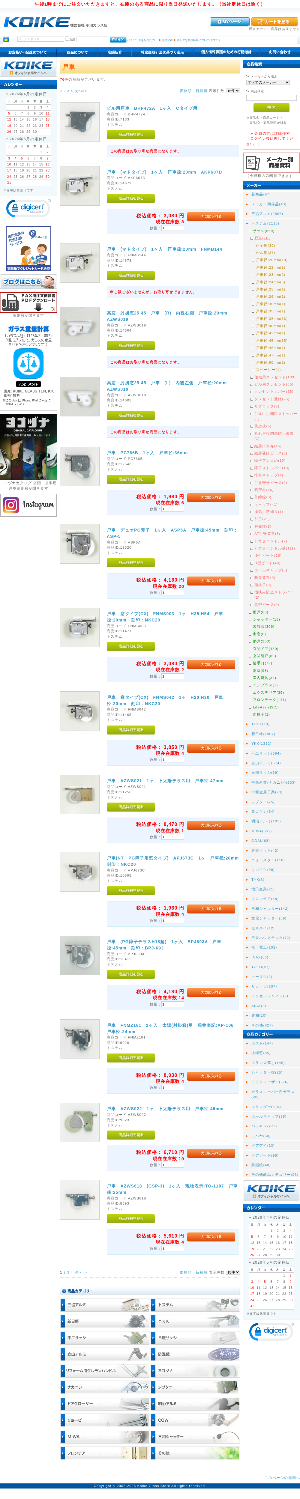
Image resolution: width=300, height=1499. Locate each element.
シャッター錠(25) (267, 1072)
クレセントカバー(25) (274, 391)
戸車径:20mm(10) (272, 260)
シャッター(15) (266, 619)
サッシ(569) (263, 231)
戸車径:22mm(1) (270, 267)
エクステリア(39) (268, 692)
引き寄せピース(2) (270, 482)
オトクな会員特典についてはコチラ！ (200, 40)
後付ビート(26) (268, 555)
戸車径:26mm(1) (270, 296)
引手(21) (262, 519)
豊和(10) (259, 1015)
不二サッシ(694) (266, 753)
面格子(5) (263, 585)
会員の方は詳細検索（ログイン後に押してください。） (270, 138)
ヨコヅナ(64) (263, 811)
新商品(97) (261, 194)
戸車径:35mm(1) (270, 311)
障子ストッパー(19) (272, 468)
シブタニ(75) (263, 802)
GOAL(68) (260, 840)
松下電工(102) (264, 947)
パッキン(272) (264, 1126)
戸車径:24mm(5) (270, 282)
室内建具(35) (264, 678)
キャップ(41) (266, 504)
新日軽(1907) (263, 734)
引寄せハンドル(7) (270, 541)
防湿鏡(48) (261, 1165)
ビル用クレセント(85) (274, 384)
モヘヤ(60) (261, 1136)
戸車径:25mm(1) (270, 289)
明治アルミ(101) (266, 821)
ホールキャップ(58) (268, 1116)
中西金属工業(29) (267, 792)
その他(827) (262, 1025)
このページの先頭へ (282, 1478)
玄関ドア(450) (266, 649)
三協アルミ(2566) (267, 214)
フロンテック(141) (269, 700)
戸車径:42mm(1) (270, 333)
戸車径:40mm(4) (270, 326)
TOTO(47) (260, 967)
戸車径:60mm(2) (270, 362)
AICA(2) (258, 1006)
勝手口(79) (262, 663)
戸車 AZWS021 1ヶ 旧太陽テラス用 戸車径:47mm (165, 780)
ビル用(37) (265, 253)
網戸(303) (262, 641)
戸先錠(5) (263, 526)
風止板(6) (263, 426)
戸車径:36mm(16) (272, 318)
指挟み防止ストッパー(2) (274, 594)
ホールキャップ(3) (270, 570)
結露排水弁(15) (268, 446)
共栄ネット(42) (265, 850)
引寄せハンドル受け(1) (274, 548)
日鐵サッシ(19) (265, 772)
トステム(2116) (265, 223)
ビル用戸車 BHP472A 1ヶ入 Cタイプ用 (152, 108)
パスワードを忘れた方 (140, 40)
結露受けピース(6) (270, 453)
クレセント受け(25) (272, 399)
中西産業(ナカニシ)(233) (273, 782)
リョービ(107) (264, 986)
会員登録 (167, 40)
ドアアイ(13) (263, 1145)
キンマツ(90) (263, 870)
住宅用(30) (265, 245)
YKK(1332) (261, 743)
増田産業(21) (263, 889)
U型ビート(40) (267, 563)
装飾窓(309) (263, 626)
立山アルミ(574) (266, 763)
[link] (28, 209)
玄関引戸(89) (264, 656)
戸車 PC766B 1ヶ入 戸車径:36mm (147, 452)
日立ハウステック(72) (271, 938)
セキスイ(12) (263, 928)
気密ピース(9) (266, 604)
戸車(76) (262, 238)
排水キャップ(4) (269, 475)
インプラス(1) (265, 685)
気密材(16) (264, 490)
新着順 (201, 91)
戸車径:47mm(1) (270, 355)
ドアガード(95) (265, 1155)
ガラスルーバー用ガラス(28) (273, 1094)
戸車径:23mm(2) (270, 274)
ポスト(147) (262, 1043)
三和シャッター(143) (270, 908)
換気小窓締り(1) (269, 512)
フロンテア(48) (265, 899)
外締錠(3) (263, 497)
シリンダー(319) (266, 1107)
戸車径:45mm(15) (272, 340)
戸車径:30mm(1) (270, 304)
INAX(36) (259, 957)
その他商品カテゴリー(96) (274, 1174)
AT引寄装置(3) (267, 533)
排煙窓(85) (261, 1053)
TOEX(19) (260, 724)
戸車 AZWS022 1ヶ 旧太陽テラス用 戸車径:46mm (165, 1108)
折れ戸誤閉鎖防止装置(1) (274, 435)
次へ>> (80, 91)
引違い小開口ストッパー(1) (276, 416)
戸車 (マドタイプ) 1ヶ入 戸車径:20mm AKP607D (164, 172)
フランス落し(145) (268, 1063)
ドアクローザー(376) (270, 1082)
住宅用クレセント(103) (275, 377)
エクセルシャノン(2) (269, 996)
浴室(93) (260, 670)
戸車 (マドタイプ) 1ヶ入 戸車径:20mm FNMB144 (164, 249)
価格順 (185, 91)
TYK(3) (258, 879)
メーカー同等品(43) (268, 204)
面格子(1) (261, 714)
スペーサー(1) (268, 369)
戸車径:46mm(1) (270, 348)
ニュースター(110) (268, 860)
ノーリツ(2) (261, 977)
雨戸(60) (260, 612)
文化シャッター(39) (268, 918)
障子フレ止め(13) (270, 460)
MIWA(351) (261, 831)
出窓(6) (259, 634)
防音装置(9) (264, 578)
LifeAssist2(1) (266, 707)
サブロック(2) (266, 406)
